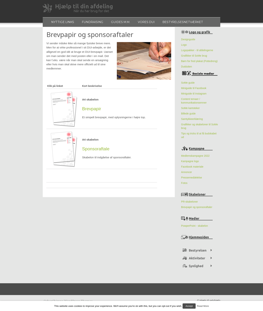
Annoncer (186, 173)
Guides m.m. (123, 22)
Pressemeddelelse (191, 179)
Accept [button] (189, 306)
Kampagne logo (190, 162)
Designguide (188, 40)
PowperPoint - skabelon (194, 227)
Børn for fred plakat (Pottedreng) (199, 62)
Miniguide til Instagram (193, 95)
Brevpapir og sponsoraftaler (196, 208)
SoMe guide (188, 84)
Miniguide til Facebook (193, 89)
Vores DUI (150, 22)
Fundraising (94, 22)
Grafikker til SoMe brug (194, 57)
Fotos (184, 184)
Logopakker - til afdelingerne (197, 51)
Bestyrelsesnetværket (188, 22)
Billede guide (188, 115)
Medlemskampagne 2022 (195, 157)
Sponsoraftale (95, 150)
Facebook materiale (192, 168)
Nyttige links (63, 22)
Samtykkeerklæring (192, 120)
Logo (184, 46)
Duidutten (186, 68)
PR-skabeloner (189, 203)
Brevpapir (91, 110)
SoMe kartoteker (191, 109)
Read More (202, 306)
